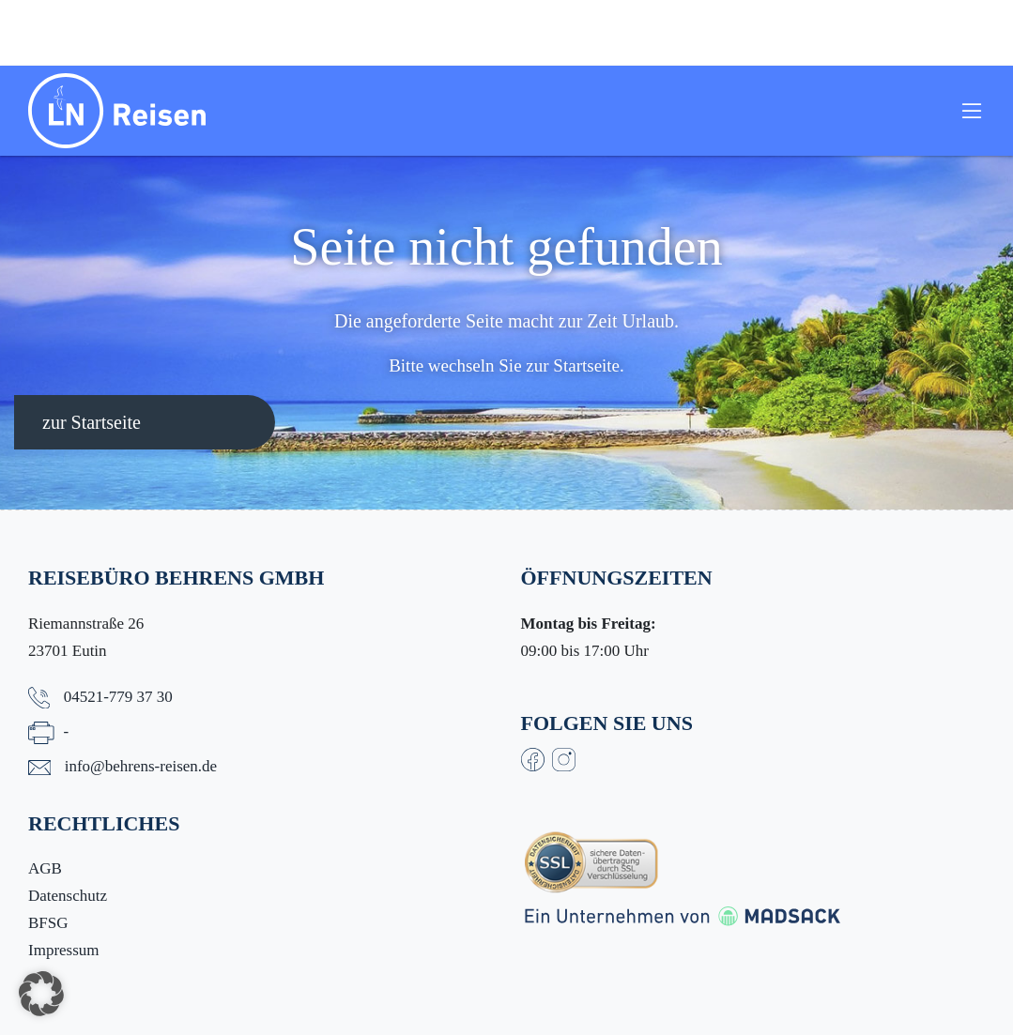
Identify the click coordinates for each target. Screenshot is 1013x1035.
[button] (41, 993)
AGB (45, 868)
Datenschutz (67, 896)
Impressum (64, 950)
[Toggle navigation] (972, 111)
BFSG (48, 923)
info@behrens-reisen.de (141, 766)
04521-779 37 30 (118, 697)
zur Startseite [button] (91, 422)
